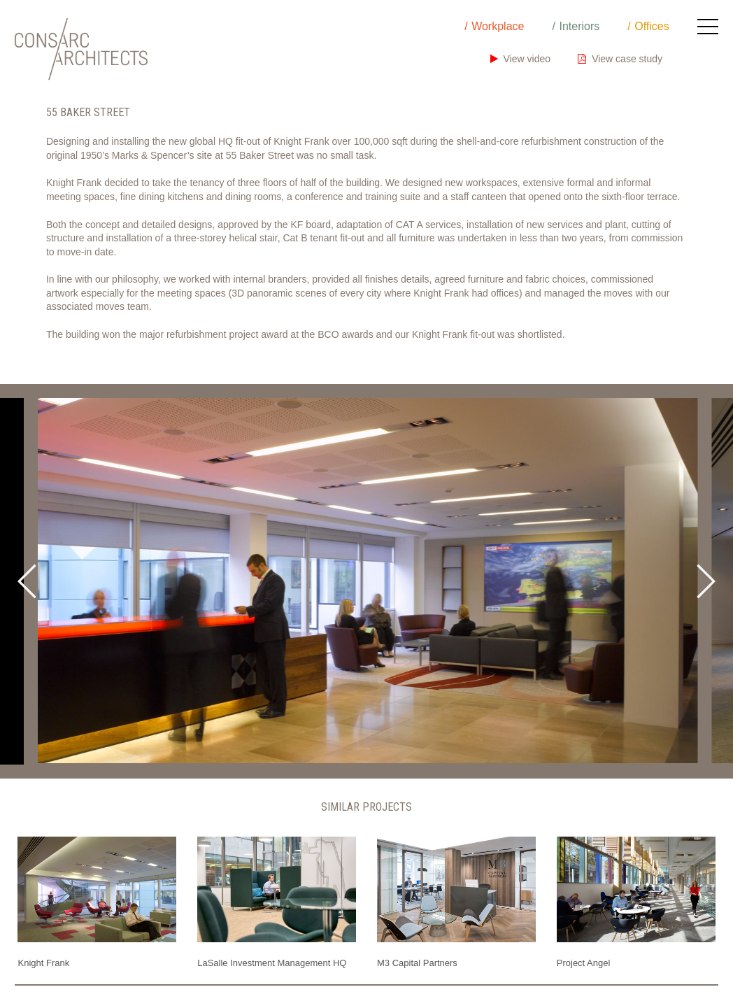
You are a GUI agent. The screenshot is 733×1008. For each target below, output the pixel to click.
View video (520, 58)
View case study (620, 58)
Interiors (579, 26)
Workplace (497, 26)
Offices (651, 26)
